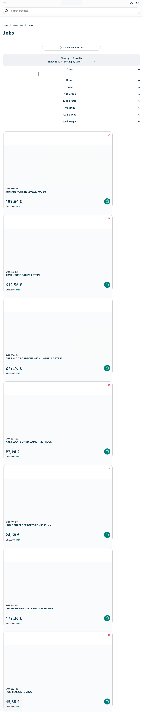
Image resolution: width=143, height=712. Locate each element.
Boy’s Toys (40, 501)
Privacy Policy (105, 585)
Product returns (102, 641)
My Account (124, 627)
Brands (76, 641)
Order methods (102, 627)
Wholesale (77, 650)
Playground (54, 657)
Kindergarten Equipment (60, 640)
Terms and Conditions (117, 581)
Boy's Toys (18, 25)
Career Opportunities (81, 645)
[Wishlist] (43, 135)
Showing (52, 61)
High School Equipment (59, 653)
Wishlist (123, 632)
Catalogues (77, 636)
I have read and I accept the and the (106, 583)
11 (96, 430)
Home (5, 25)
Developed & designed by (71, 708)
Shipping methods (103, 636)
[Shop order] (84, 61)
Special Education (57, 671)
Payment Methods (103, 632)
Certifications (78, 632)
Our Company (78, 627)
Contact (123, 636)
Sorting (68, 61)
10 (88, 430)
